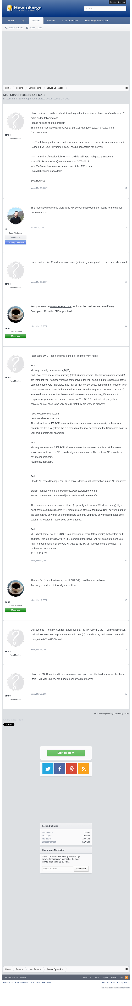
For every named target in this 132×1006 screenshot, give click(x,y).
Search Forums (16, 27)
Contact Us (86, 977)
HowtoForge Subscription (96, 20)
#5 (126, 561)
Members (51, 20)
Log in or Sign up (117, 2)
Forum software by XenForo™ (27, 982)
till (6, 229)
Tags (23, 20)
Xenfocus (22, 977)
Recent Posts (36, 27)
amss (52, 98)
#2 (126, 227)
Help (97, 977)
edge (33, 326)
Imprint (105, 977)
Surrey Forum (124, 987)
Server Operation (28, 98)
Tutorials (10, 20)
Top (121, 977)
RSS (126, 977)
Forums (36, 20)
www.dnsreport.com (61, 306)
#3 (126, 282)
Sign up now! (66, 752)
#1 (126, 188)
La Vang (86, 842)
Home (113, 977)
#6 (126, 600)
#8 (126, 694)
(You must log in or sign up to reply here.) (111, 713)
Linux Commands (70, 20)
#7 (126, 649)
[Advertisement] (66, 57)
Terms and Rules (108, 982)
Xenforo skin (10, 977)
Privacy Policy (123, 982)
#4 (126, 326)
